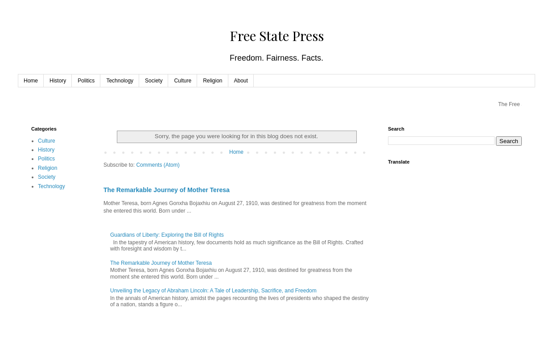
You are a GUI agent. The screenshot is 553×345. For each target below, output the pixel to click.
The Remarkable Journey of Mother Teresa (166, 189)
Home (31, 81)
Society (153, 81)
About (241, 81)
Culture (182, 81)
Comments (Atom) (157, 165)
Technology (119, 81)
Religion (212, 81)
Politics (86, 81)
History (58, 81)
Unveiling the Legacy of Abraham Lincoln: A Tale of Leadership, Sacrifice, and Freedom (213, 291)
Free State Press (277, 36)
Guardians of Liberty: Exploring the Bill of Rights (167, 235)
